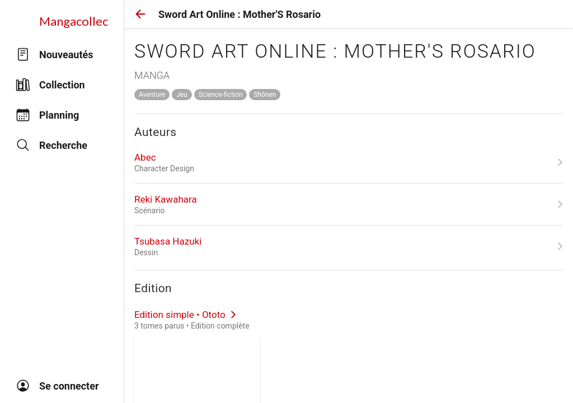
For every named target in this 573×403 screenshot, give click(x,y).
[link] (348, 162)
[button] (140, 14)
